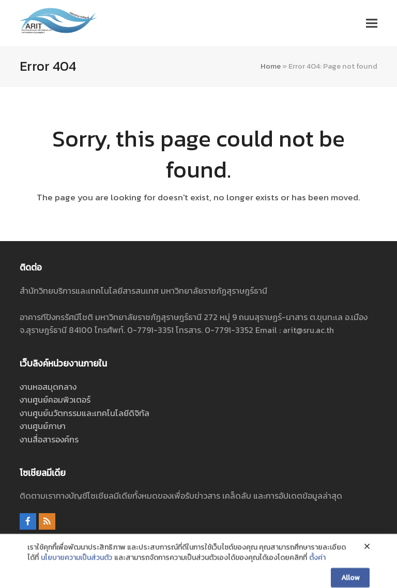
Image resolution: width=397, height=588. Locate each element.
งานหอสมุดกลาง (48, 386)
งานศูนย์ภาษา (43, 426)
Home (271, 66)
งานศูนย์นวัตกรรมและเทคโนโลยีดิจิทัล (84, 413)
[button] (371, 23)
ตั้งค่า (317, 576)
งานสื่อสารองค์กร (49, 439)
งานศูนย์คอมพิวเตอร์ (55, 399)
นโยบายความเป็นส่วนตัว (76, 576)
